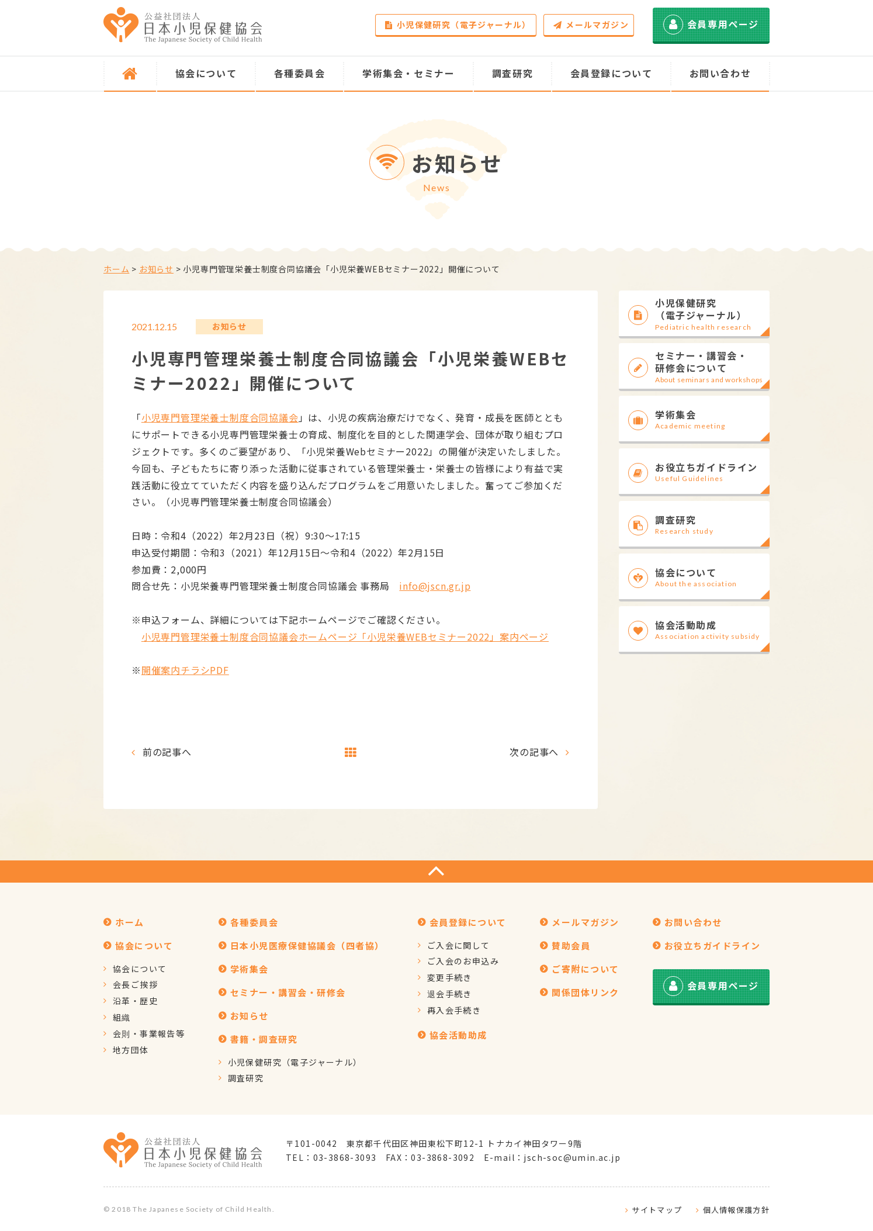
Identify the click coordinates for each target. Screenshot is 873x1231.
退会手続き (449, 994)
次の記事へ (534, 752)
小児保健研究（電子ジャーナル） (458, 24)
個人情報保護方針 (736, 1209)
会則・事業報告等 (149, 1033)
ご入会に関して (458, 945)
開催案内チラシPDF (185, 670)
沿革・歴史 (135, 1001)
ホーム (116, 269)
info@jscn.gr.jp (434, 586)
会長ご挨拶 (135, 984)
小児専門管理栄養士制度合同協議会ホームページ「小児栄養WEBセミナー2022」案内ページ (345, 637)
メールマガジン (591, 24)
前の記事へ (167, 752)
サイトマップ (657, 1209)
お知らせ (156, 269)
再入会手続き (454, 1010)
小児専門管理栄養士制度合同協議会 (220, 417)
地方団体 (131, 1050)
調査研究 (246, 1078)
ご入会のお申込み (463, 961)
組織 (122, 1017)
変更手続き (449, 977)
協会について (140, 968)
